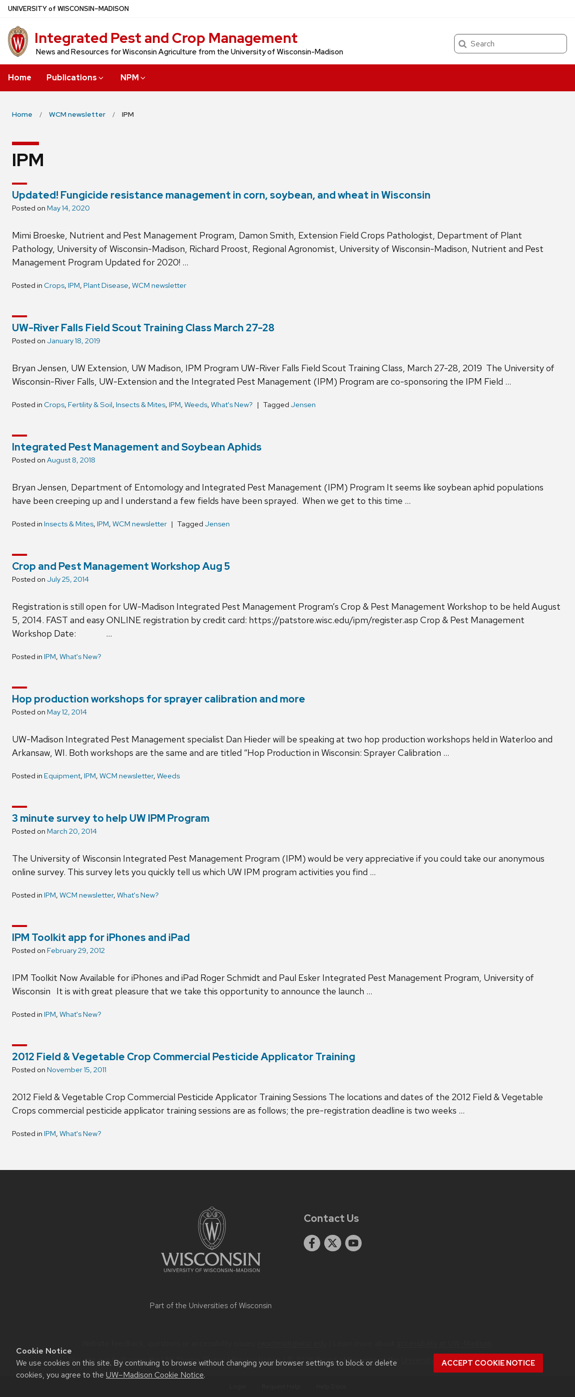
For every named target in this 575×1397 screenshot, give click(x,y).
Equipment (62, 776)
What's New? (232, 405)
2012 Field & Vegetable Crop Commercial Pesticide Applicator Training (183, 1056)
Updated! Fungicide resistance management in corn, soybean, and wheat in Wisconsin (221, 195)
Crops (54, 285)
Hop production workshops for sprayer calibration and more (158, 699)
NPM (133, 77)
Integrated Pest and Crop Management (166, 37)
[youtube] (353, 1243)
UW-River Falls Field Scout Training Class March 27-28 (143, 327)
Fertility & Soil (90, 405)
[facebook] (312, 1243)
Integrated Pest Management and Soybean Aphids (137, 447)
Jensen (303, 405)
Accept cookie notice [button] (488, 1363)
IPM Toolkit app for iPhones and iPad (101, 937)
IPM (74, 285)
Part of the (211, 1306)
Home (19, 77)
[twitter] (332, 1243)
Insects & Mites (140, 405)
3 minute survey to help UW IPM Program (110, 818)
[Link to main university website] (211, 1274)
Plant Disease (105, 285)
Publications (75, 77)
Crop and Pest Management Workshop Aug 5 (121, 566)
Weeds (195, 405)
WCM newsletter (159, 285)
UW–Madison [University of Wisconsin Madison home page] (68, 8)
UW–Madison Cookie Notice (155, 1375)
